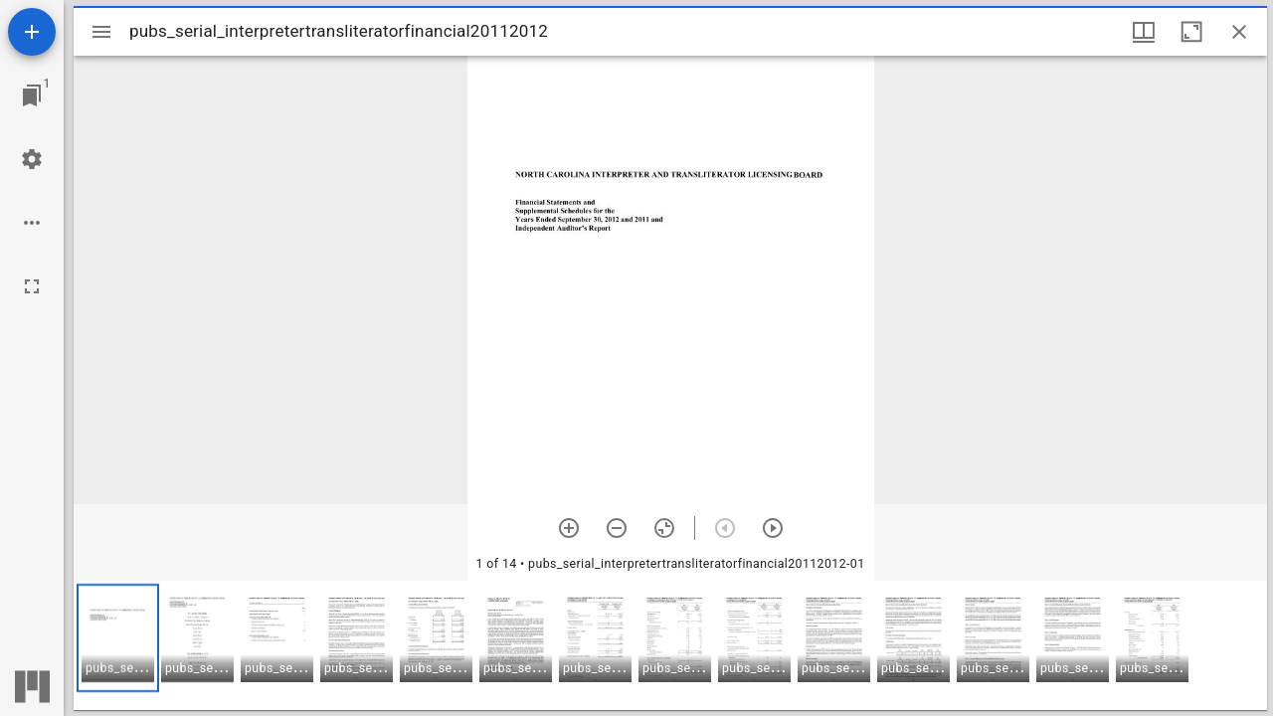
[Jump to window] (32, 95)
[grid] (670, 645)
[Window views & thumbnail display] (1144, 32)
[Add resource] (32, 32)
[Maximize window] (1191, 32)
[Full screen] (32, 286)
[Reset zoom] (664, 528)
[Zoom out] (616, 528)
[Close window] (1239, 32)
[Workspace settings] (32, 159)
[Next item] (773, 528)
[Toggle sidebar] (101, 32)
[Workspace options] (32, 223)
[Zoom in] (569, 528)
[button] (118, 638)
